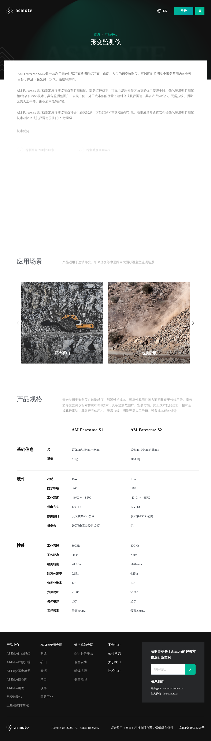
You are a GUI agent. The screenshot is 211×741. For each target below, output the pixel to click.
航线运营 (80, 670)
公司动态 (114, 653)
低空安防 (80, 662)
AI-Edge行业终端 (18, 653)
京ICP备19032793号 (191, 728)
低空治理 (80, 679)
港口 (43, 679)
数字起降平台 (83, 653)
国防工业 (46, 696)
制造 (43, 653)
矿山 (43, 662)
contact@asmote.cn (173, 688)
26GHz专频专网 (51, 644)
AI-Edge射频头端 (18, 662)
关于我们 (114, 662)
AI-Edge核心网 (17, 679)
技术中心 (114, 670)
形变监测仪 (14, 696)
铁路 (43, 688)
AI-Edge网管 (15, 688)
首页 (97, 34)
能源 (43, 670)
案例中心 (114, 644)
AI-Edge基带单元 (18, 670)
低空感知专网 (83, 644)
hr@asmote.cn (170, 693)
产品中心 (111, 34)
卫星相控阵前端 (18, 705)
